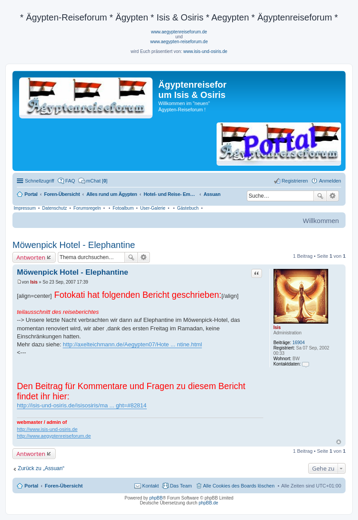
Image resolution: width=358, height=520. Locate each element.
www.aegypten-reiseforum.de (179, 41)
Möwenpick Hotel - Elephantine (73, 245)
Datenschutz (54, 208)
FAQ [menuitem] (70, 180)
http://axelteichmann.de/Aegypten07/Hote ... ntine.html (132, 344)
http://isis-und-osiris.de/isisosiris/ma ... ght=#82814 (82, 405)
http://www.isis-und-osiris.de (47, 429)
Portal (30, 194)
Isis (277, 327)
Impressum (25, 208)
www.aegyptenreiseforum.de (179, 31)
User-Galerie (152, 208)
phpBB (156, 498)
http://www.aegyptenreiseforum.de (54, 436)
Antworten (30, 257)
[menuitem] (93, 180)
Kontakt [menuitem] (150, 485)
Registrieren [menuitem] (295, 180)
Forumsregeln (87, 208)
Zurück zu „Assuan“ (41, 468)
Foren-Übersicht (64, 485)
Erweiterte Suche (333, 196)
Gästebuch (187, 208)
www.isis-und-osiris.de (205, 51)
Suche (320, 196)
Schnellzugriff (39, 180)
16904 (298, 342)
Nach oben (338, 441)
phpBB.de (208, 502)
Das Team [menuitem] (181, 485)
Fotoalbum (123, 208)
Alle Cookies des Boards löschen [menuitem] (239, 485)
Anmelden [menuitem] (330, 180)
